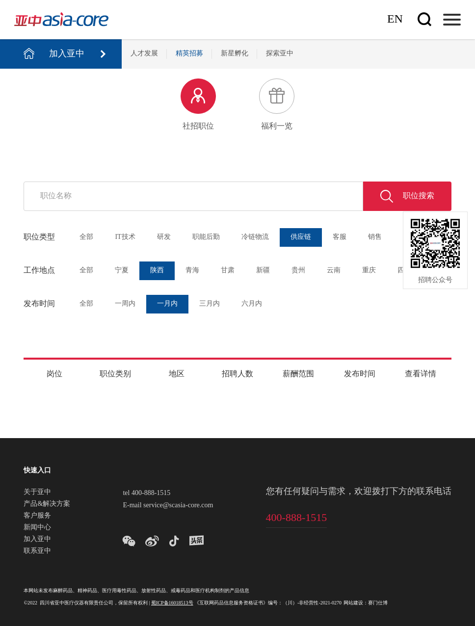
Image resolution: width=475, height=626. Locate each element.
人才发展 (144, 53)
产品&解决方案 (47, 504)
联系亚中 (37, 551)
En (395, 19)
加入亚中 (37, 539)
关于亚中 (37, 492)
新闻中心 (37, 527)
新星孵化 (234, 53)
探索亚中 (279, 53)
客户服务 (37, 516)
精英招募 (189, 53)
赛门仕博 (378, 603)
